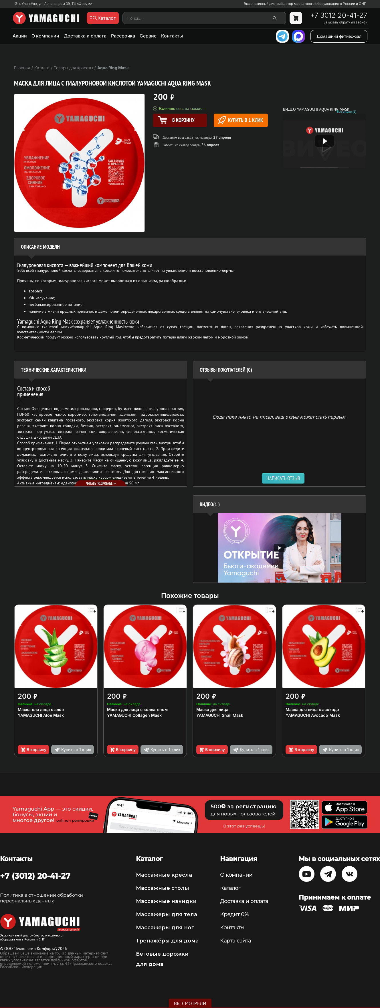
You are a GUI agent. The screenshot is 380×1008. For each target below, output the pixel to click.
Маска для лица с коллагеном (137, 709)
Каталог (230, 888)
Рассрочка (123, 36)
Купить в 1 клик (240, 120)
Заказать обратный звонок (345, 22)
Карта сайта (235, 941)
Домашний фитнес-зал (338, 36)
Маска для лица (212, 709)
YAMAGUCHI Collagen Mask (134, 715)
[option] (279, 548)
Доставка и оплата (85, 36)
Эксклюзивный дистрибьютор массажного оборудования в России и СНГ (305, 4)
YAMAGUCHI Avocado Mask (313, 715)
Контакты (172, 36)
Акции (20, 36)
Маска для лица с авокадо (312, 709)
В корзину (33, 749)
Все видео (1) (346, 111)
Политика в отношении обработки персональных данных (41, 898)
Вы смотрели (190, 1003)
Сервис (148, 36)
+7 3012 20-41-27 (338, 15)
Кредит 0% (234, 914)
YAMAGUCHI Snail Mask (219, 715)
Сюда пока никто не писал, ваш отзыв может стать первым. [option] (279, 416)
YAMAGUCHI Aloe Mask (41, 715)
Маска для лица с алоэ (41, 709)
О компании (45, 36)
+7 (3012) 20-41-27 (35, 876)
